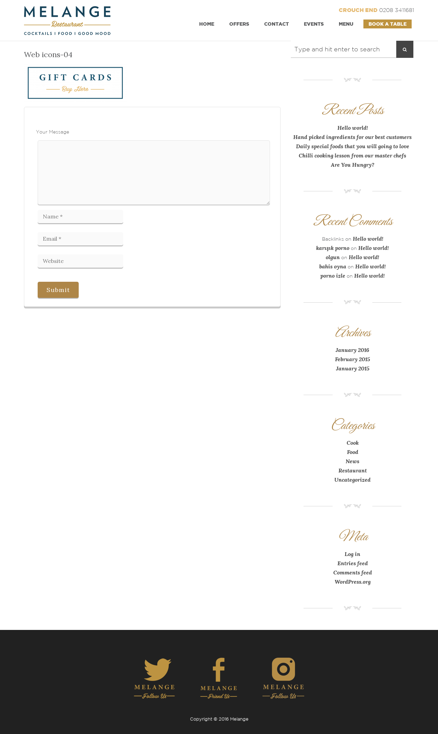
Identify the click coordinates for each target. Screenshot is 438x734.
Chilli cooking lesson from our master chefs (352, 155)
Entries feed (352, 563)
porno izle (332, 275)
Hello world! (352, 127)
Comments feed (352, 572)
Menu (346, 24)
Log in (352, 553)
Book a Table (388, 24)
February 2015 (352, 359)
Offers (239, 24)
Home (206, 24)
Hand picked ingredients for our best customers (352, 137)
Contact (276, 24)
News (352, 461)
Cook (353, 442)
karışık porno (332, 247)
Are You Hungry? (352, 164)
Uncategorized (352, 479)
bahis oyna (332, 266)
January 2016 (352, 349)
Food (352, 451)
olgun (333, 257)
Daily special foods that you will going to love (352, 146)
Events (314, 24)
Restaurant (352, 470)
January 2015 (352, 368)
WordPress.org (353, 581)
